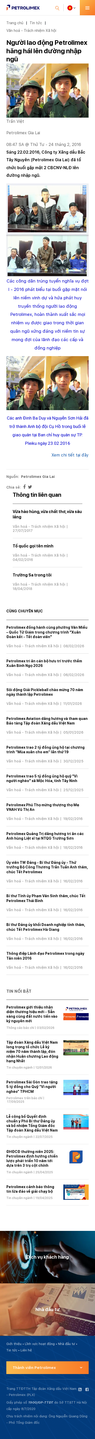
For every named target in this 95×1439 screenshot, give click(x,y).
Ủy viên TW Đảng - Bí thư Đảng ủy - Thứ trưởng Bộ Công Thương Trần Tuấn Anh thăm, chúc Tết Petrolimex (47, 867)
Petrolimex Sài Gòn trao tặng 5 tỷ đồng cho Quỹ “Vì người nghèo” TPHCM (32, 1086)
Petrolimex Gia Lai (38, 477)
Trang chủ (14, 23)
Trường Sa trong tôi (32, 575)
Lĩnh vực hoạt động (40, 1344)
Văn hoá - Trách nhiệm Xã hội (31, 30)
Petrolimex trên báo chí (24, 1098)
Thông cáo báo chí (20, 1028)
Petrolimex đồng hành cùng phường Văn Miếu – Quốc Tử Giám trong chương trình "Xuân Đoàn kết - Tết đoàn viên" (46, 632)
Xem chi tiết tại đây (70, 455)
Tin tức (36, 23)
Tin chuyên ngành (19, 1067)
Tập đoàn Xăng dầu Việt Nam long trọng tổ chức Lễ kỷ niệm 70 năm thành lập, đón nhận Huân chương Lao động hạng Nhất (32, 1051)
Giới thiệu (14, 1344)
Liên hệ (26, 1350)
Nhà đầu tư (66, 1344)
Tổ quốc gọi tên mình (33, 546)
